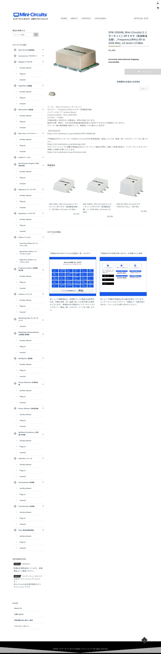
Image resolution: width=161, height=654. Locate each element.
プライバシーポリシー (22, 626)
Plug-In (23, 74)
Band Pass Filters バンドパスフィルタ (28, 252)
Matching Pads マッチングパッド (28, 319)
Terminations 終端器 (26, 482)
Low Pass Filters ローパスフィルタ (29, 244)
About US (18, 608)
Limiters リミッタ (25, 294)
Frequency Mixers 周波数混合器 (28, 269)
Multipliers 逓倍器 (25, 358)
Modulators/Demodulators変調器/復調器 (28, 333)
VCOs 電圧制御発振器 (26, 530)
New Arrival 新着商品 (26, 50)
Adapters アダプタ (25, 62)
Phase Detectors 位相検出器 (28, 383)
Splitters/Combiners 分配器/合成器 (28, 433)
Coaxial (23, 80)
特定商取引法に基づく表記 (23, 620)
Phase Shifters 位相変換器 (28, 408)
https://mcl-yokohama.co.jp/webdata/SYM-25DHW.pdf (71, 133)
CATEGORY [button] (101, 18)
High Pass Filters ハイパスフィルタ (28, 261)
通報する (144, 89)
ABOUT (74, 18)
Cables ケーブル (24, 157)
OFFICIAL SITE (141, 18)
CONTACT (86, 18)
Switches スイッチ (25, 458)
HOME (64, 18)
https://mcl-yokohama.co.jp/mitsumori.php (66, 152)
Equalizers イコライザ (26, 213)
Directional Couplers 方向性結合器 (28, 164)
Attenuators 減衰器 (25, 109)
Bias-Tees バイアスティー (27, 133)
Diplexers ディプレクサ (27, 189)
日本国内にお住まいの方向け (128, 81)
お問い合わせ (19, 614)
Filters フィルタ (24, 237)
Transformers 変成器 (26, 506)
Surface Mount (25, 68)
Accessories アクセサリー (28, 56)
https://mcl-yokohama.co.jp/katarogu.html (66, 144)
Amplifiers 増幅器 (25, 86)
